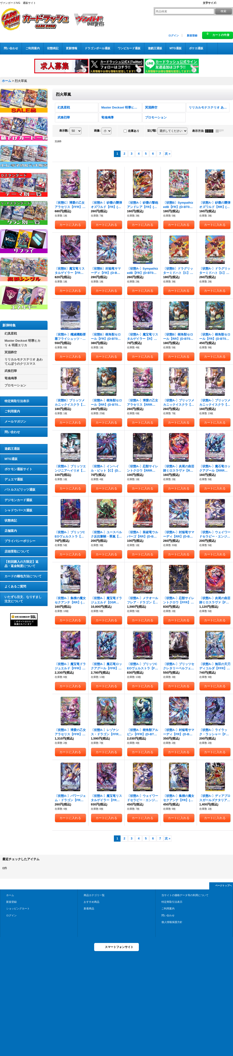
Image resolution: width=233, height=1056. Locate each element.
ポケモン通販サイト (18, 469)
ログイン (173, 35)
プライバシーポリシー (20, 541)
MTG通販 (11, 459)
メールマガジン (15, 421)
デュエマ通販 (14, 479)
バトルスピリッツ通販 (20, 489)
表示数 (64, 130)
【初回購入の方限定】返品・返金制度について (22, 564)
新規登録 (192, 35)
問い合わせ (12, 432)
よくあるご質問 (15, 586)
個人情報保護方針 (171, 922)
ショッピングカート (18, 908)
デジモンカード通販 (18, 500)
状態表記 (11, 520)
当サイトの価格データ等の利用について (185, 895)
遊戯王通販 (12, 448)
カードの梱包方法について (23, 576)
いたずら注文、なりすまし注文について (23, 599)
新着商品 (89, 908)
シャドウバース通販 (18, 510)
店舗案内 (11, 531)
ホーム (10, 895)
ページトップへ (223, 885)
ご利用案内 (12, 411)
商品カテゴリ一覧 (94, 895)
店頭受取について (17, 551)
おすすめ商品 (91, 901)
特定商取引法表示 (17, 401)
